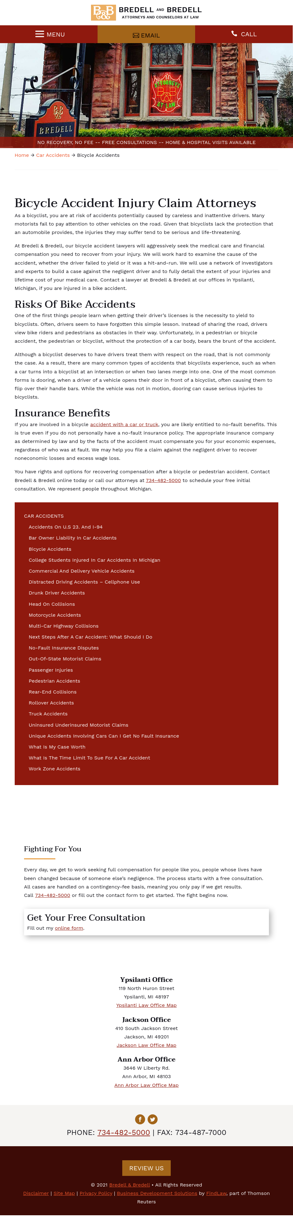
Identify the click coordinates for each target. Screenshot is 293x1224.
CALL (249, 34)
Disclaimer (36, 1193)
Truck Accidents (48, 714)
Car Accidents (44, 516)
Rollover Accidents (51, 703)
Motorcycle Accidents (55, 615)
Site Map (64, 1193)
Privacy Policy (95, 1193)
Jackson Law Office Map (146, 1045)
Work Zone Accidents (54, 769)
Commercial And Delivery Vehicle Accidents (81, 571)
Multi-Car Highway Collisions (64, 626)
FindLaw (216, 1193)
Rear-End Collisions (53, 692)
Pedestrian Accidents (54, 681)
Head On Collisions (52, 604)
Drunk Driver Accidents (57, 593)
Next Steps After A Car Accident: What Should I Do (90, 637)
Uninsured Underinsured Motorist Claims (79, 725)
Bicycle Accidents (50, 549)
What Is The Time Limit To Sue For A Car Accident (89, 758)
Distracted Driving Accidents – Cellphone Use (84, 582)
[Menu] (49, 34)
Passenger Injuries (51, 670)
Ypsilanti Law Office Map (146, 1005)
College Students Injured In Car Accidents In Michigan (94, 560)
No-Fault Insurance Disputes (64, 648)
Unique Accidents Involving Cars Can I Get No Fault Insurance (104, 736)
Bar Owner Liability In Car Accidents (73, 538)
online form (69, 928)
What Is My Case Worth (57, 747)
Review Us (146, 1168)
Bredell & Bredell (129, 1185)
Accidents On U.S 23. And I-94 (66, 527)
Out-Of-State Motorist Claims (65, 659)
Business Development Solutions (157, 1193)
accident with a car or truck (124, 424)
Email (150, 35)
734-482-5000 (163, 480)
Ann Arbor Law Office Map (146, 1085)
